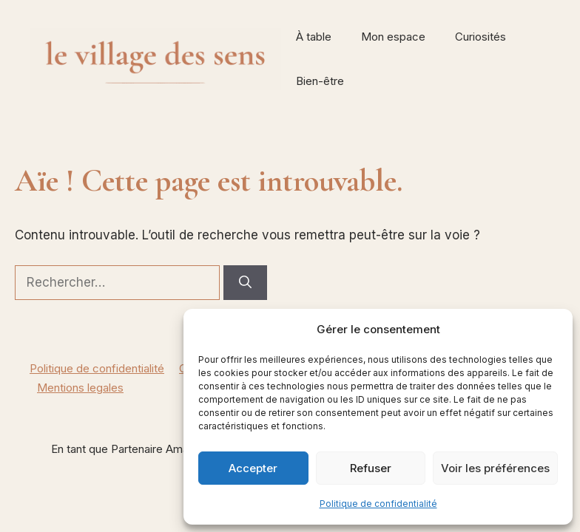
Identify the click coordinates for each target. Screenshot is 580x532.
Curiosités (480, 37)
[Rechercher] (245, 283)
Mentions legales (80, 388)
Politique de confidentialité (378, 503)
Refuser (370, 468)
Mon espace (393, 37)
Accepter (253, 468)
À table (313, 37)
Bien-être (320, 81)
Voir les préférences (495, 468)
